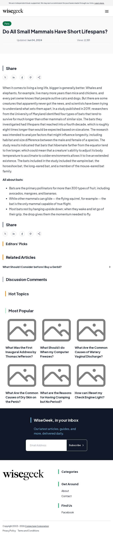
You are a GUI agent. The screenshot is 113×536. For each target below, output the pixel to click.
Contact (66, 496)
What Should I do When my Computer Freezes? (54, 352)
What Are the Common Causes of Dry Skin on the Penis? (22, 397)
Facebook (67, 512)
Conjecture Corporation (37, 526)
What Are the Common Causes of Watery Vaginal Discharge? (91, 352)
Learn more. (99, 3)
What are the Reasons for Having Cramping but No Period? (55, 397)
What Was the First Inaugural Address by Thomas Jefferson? (21, 352)
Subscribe (77, 445)
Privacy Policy (9, 530)
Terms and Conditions (28, 530)
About (65, 491)
